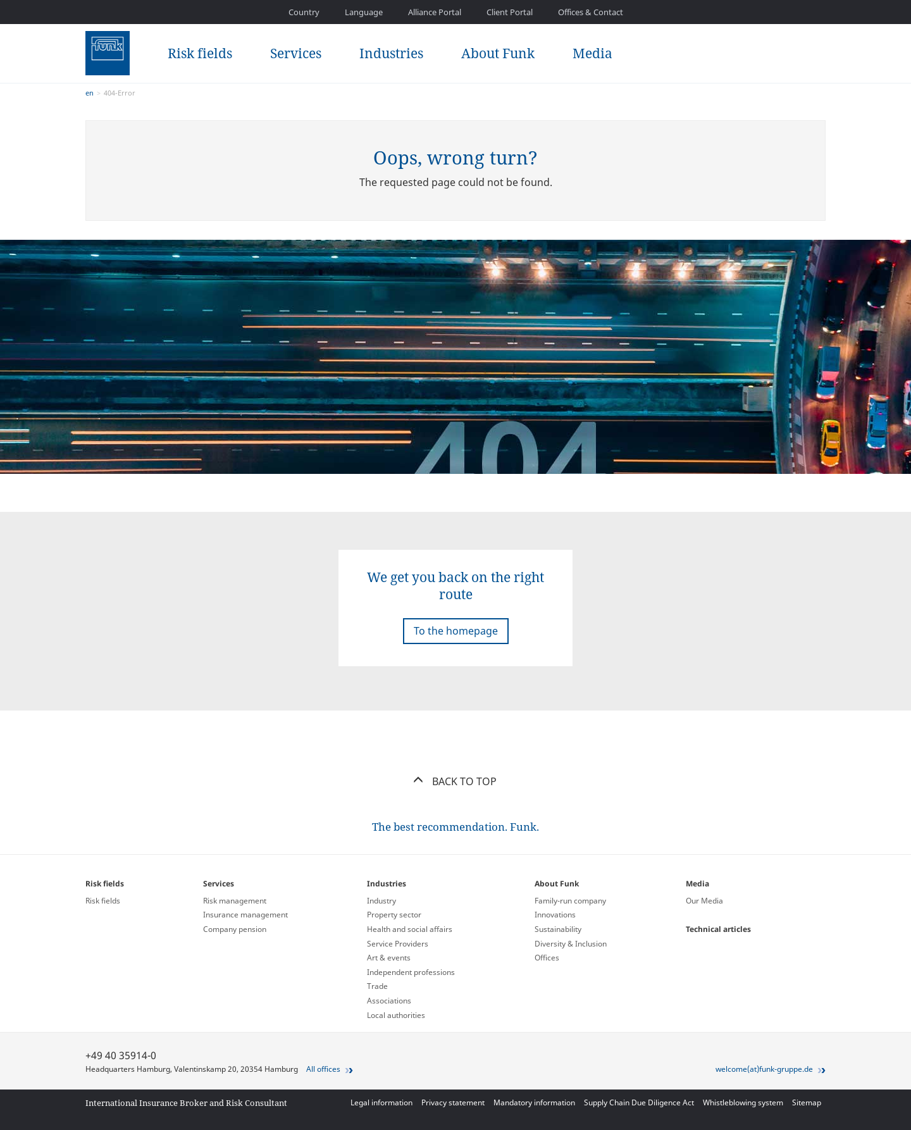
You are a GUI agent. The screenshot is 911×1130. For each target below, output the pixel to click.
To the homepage (456, 631)
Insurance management (245, 914)
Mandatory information (534, 1102)
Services (295, 53)
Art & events (389, 957)
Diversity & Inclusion (571, 943)
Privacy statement (453, 1102)
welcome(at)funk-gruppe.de (764, 1069)
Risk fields (200, 53)
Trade (377, 986)
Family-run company (570, 900)
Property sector (394, 914)
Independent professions (411, 972)
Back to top (456, 781)
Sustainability (558, 929)
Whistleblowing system (743, 1102)
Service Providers (397, 943)
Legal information (381, 1102)
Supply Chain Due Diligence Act (639, 1102)
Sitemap (806, 1102)
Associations (389, 1000)
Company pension (234, 929)
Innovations (555, 914)
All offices (323, 1069)
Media (592, 53)
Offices (547, 957)
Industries (391, 53)
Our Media (704, 900)
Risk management (234, 900)
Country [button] (303, 12)
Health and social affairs (409, 929)
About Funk (498, 53)
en (89, 92)
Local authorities (396, 1015)
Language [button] (364, 12)
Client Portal (509, 12)
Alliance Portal (434, 12)
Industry (381, 900)
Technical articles (718, 929)
